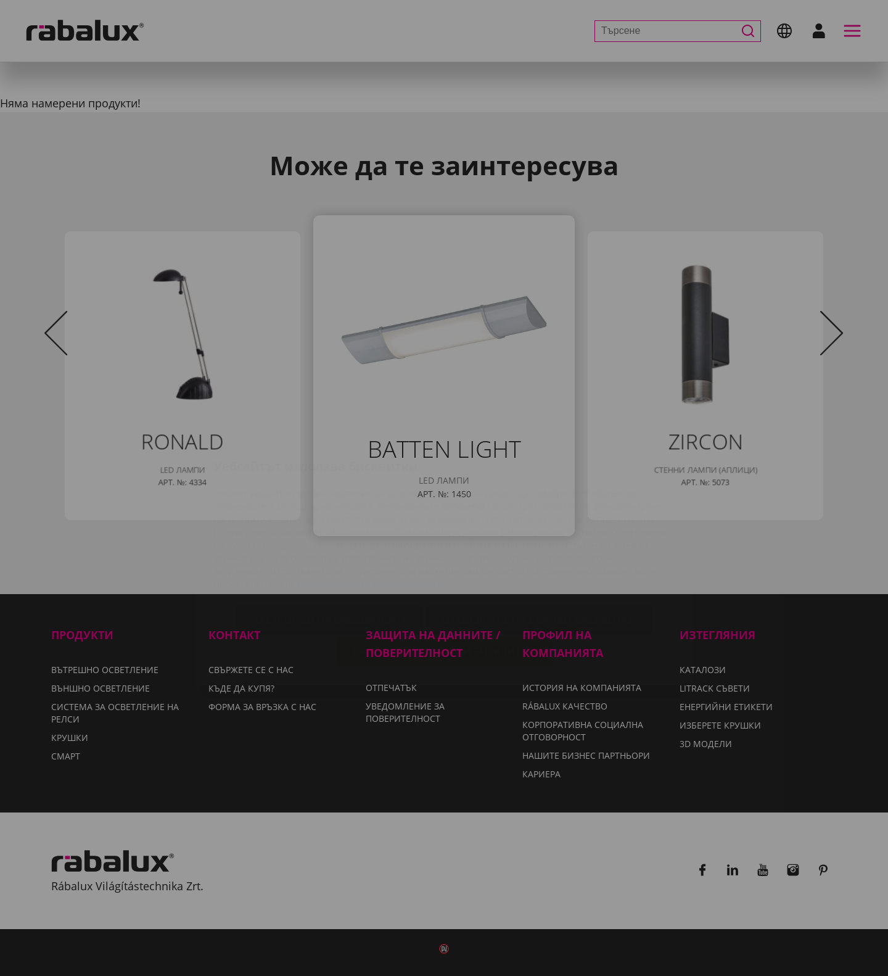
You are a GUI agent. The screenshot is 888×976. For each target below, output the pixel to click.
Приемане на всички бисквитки (444, 580)
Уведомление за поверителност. (370, 512)
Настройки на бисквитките (329, 548)
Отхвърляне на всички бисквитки (539, 548)
